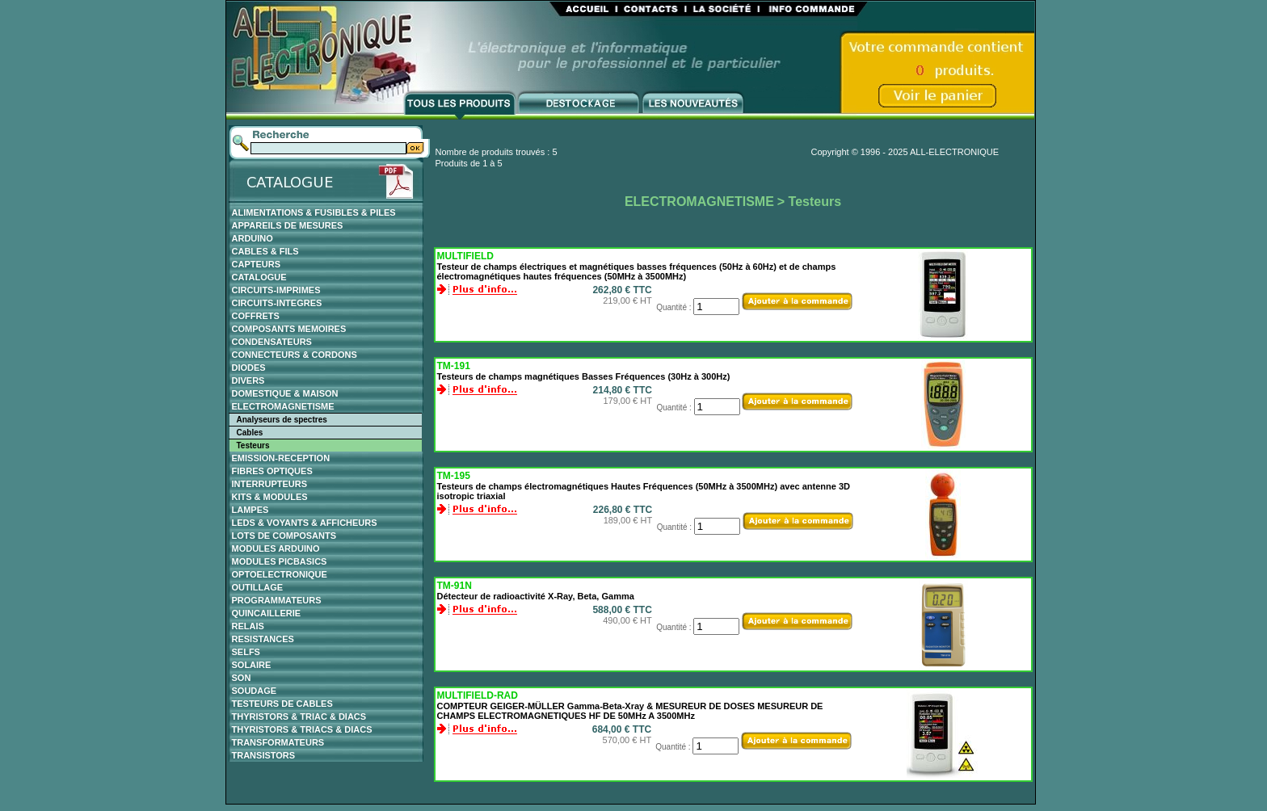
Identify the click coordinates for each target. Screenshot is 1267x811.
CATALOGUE (259, 277)
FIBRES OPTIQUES (272, 471)
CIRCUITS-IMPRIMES (276, 290)
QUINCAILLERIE (266, 613)
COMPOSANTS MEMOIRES (289, 329)
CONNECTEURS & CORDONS (294, 354)
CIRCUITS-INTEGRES (277, 303)
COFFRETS (256, 316)
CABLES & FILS (265, 251)
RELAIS (248, 626)
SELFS (246, 652)
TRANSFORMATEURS (278, 742)
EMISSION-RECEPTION (281, 458)
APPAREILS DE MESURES (287, 225)
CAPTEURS (256, 264)
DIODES (249, 367)
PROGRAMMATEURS (277, 600)
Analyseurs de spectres (282, 419)
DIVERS (248, 380)
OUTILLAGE (258, 587)
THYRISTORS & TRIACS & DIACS (302, 729)
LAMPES (250, 510)
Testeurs (253, 445)
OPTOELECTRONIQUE (279, 574)
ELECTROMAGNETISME (283, 406)
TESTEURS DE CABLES (282, 703)
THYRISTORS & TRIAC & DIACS (299, 716)
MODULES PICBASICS (279, 561)
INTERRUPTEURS (270, 484)
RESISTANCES (263, 639)
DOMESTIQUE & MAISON (285, 393)
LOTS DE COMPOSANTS (284, 535)
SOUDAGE (254, 690)
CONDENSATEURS (272, 342)
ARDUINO (252, 238)
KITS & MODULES (270, 497)
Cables (250, 432)
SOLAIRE (252, 665)
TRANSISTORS (264, 755)
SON (241, 678)
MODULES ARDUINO (276, 548)
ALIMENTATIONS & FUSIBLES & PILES (314, 212)
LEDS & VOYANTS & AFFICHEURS (304, 522)
